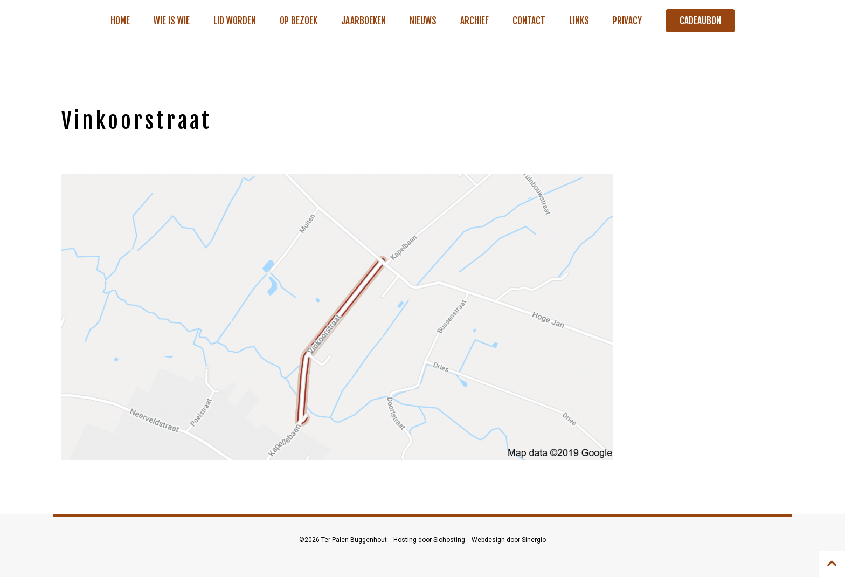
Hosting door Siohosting (430, 540)
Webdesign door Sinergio (509, 540)
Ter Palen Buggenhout (355, 540)
